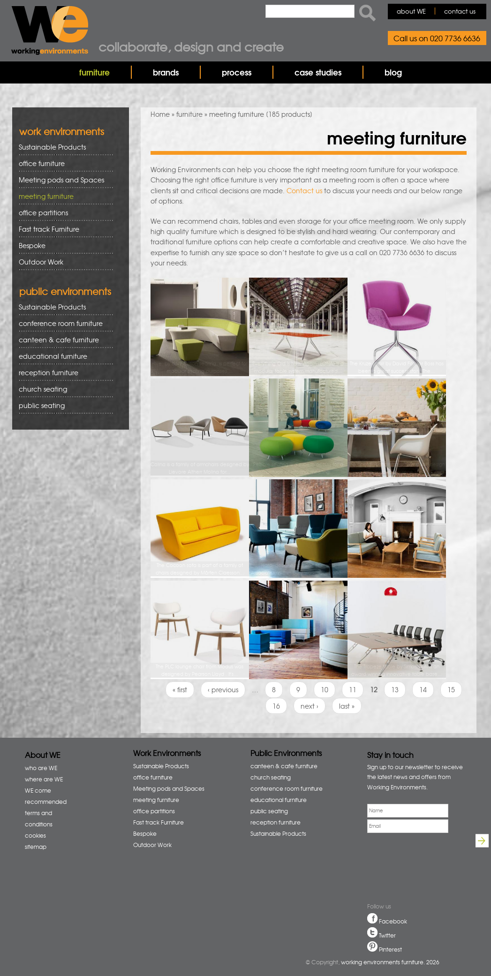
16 (276, 706)
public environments (65, 291)
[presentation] (399, 869)
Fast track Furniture (49, 229)
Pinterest (390, 949)
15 (451, 689)
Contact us (304, 190)
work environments (61, 131)
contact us (460, 11)
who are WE (41, 768)
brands (166, 72)
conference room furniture (62, 323)
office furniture (62, 163)
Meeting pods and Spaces (62, 180)
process (236, 72)
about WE (411, 11)
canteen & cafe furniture (62, 340)
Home (160, 114)
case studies (318, 72)
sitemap (35, 846)
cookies (35, 835)
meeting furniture (62, 196)
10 (324, 689)
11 (352, 689)
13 (395, 689)
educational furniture (62, 356)
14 (423, 689)
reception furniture (62, 373)
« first (180, 689)
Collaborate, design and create (191, 46)
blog (393, 72)
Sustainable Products (52, 146)
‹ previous (223, 689)
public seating (62, 405)
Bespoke (32, 245)
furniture (94, 72)
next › (309, 706)
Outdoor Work (41, 261)
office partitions (62, 213)
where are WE (44, 779)
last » (347, 706)
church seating (43, 388)
